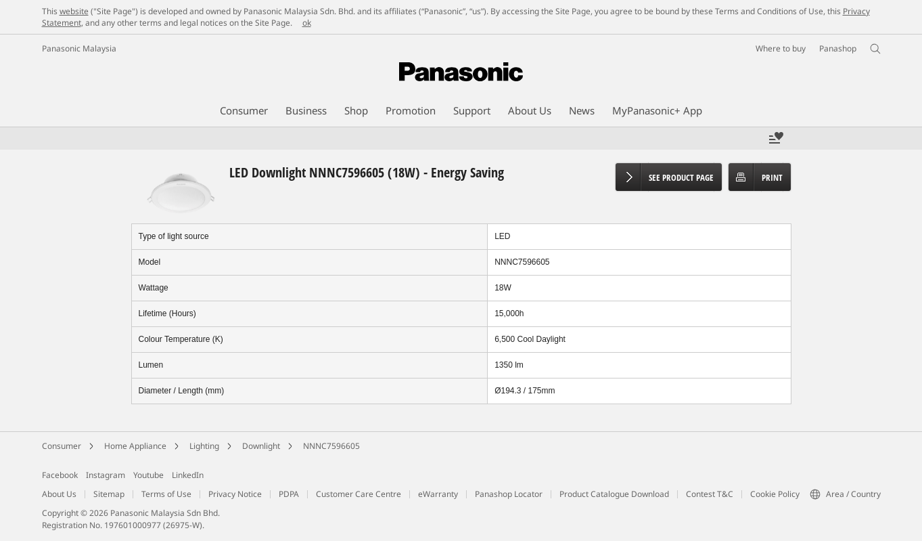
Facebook (60, 475)
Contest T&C (709, 494)
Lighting (204, 446)
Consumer (61, 446)
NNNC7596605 (331, 446)
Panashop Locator (509, 494)
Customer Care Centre (358, 494)
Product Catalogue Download (614, 494)
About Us (59, 494)
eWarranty (438, 494)
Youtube (148, 475)
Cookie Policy (775, 494)
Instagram (105, 475)
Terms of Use (166, 494)
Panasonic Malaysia (79, 48)
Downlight (261, 446)
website (74, 11)
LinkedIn (188, 475)
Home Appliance (135, 446)
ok (306, 22)
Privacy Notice (235, 494)
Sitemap (108, 494)
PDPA (289, 494)
